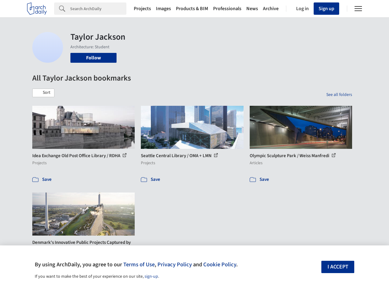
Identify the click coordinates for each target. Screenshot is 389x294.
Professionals (227, 8)
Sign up (326, 8)
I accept (337, 267)
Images (163, 8)
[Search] (98, 8)
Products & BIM (192, 8)
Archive (271, 8)
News (252, 8)
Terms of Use (139, 264)
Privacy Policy (174, 264)
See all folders (339, 95)
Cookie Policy (219, 264)
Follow (93, 57)
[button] (43, 93)
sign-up (151, 276)
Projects (142, 8)
